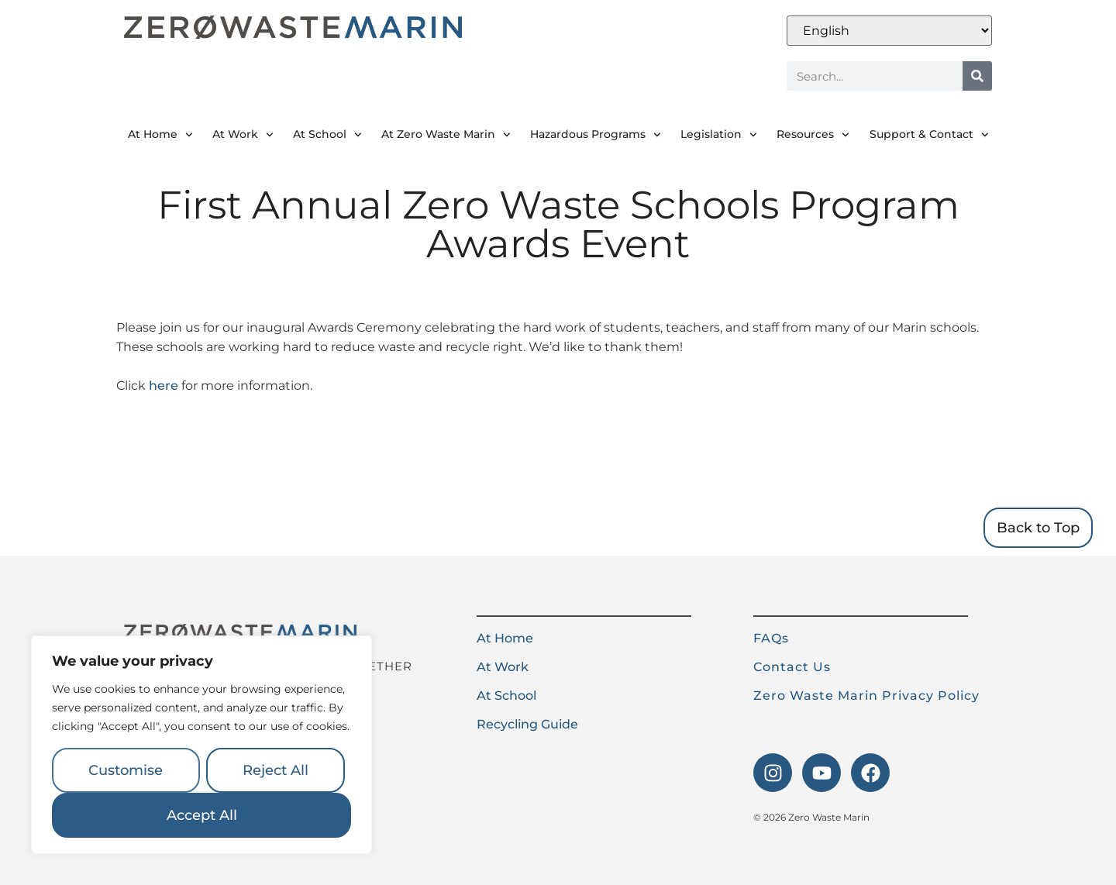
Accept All (202, 815)
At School (327, 134)
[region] (201, 744)
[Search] (977, 76)
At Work (243, 134)
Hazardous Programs (595, 134)
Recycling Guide (527, 724)
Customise (125, 770)
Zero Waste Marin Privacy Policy (866, 695)
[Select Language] (889, 30)
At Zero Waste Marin (446, 134)
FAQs (771, 638)
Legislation (718, 134)
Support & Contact (929, 134)
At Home (160, 134)
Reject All (275, 770)
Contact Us (792, 666)
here (163, 385)
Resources (813, 134)
